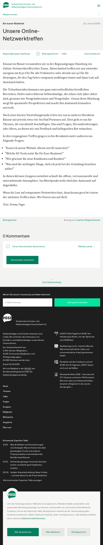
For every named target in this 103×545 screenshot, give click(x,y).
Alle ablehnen (53, 532)
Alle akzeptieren (23, 532)
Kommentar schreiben (22, 259)
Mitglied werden (10, 14)
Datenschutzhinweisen (33, 518)
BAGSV (27, 368)
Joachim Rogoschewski (88, 220)
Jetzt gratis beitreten (77, 302)
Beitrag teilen (10, 220)
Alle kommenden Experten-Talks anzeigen (22, 480)
